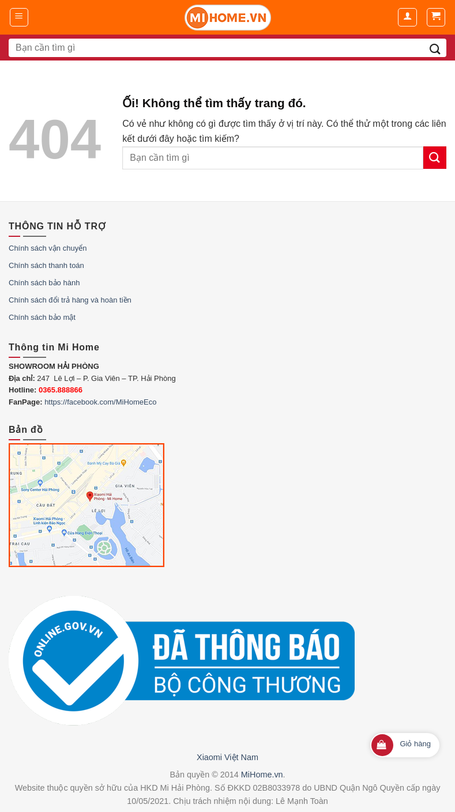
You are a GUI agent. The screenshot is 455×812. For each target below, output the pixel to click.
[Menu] (19, 17)
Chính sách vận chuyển (48, 248)
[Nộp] (435, 48)
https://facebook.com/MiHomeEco (100, 402)
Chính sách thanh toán (46, 265)
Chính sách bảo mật (42, 317)
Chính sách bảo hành (44, 282)
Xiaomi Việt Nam (227, 757)
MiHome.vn (262, 774)
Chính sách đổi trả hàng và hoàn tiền (70, 300)
